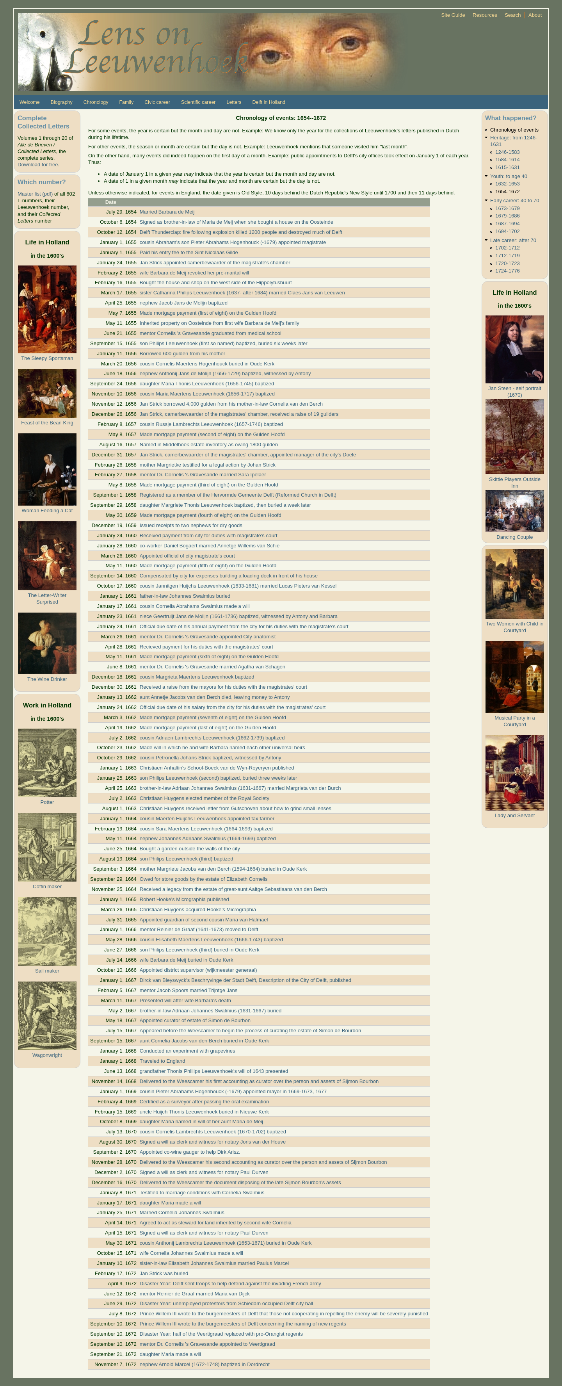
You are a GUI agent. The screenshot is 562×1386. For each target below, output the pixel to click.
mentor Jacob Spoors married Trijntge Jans (189, 990)
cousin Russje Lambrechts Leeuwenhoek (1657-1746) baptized (211, 424)
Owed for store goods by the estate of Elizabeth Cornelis (204, 879)
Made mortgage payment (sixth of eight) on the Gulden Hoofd (209, 656)
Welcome (30, 102)
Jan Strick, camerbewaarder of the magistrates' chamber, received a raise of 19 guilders (239, 414)
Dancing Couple (514, 537)
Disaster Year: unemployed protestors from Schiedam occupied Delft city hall (226, 1303)
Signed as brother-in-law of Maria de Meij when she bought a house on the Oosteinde (236, 222)
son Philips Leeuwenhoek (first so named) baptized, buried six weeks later (224, 343)
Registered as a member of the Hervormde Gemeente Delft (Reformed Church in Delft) (238, 495)
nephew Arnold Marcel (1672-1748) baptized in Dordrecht (205, 1364)
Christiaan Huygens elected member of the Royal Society (204, 798)
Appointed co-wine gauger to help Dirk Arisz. (190, 1152)
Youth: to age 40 (508, 176)
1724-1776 (507, 271)
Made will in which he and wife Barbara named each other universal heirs (222, 747)
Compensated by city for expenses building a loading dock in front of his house (229, 576)
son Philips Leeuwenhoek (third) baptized (186, 859)
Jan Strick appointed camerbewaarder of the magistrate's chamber (215, 262)
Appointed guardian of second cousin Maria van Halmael (204, 920)
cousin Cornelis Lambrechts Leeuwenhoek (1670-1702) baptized (213, 1132)
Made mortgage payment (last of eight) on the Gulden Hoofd (208, 727)
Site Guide (453, 15)
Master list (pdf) (35, 194)
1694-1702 (507, 231)
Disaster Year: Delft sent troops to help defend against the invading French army (230, 1283)
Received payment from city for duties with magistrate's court (208, 535)
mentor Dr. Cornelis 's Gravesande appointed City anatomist (208, 637)
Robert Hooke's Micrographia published (184, 899)
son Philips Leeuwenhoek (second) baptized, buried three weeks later (218, 778)
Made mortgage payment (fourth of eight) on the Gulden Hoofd (210, 515)
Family (126, 102)
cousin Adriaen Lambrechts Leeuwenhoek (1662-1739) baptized (212, 738)
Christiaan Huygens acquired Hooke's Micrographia (198, 909)
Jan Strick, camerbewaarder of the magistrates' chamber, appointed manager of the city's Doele (248, 455)
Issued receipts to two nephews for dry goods (191, 525)
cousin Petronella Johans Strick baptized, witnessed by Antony (210, 758)
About (535, 15)
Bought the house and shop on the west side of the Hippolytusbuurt (216, 282)
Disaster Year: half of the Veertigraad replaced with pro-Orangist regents (221, 1334)
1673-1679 (507, 208)
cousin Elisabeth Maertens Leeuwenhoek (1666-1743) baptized (211, 939)
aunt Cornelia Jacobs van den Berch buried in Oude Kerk (204, 1041)
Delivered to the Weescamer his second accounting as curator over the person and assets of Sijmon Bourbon (263, 1162)
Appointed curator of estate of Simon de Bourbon (195, 1020)
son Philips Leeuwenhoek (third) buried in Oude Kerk (200, 950)
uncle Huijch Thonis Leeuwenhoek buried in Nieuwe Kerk (204, 1112)
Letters (233, 102)
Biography (62, 102)
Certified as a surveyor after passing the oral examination (204, 1102)
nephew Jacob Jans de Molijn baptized (184, 303)
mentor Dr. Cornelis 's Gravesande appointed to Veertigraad (207, 1344)
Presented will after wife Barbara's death (185, 1000)
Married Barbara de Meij (167, 212)
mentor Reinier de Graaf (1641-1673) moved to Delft (199, 929)
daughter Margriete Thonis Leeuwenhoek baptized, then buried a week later (225, 505)
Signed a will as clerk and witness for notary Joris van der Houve (213, 1142)
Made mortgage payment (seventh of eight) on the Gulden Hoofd (213, 717)
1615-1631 (507, 167)
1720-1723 (507, 263)
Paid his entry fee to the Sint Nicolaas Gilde (189, 252)
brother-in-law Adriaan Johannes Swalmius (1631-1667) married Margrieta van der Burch (240, 788)
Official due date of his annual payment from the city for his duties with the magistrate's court (244, 626)
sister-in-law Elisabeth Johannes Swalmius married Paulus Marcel (214, 1263)
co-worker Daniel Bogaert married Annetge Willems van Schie (209, 546)
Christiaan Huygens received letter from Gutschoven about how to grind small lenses (235, 808)
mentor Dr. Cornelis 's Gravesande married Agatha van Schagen (212, 667)
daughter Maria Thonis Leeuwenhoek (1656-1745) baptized (207, 384)
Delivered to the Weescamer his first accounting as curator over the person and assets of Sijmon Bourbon (259, 1081)
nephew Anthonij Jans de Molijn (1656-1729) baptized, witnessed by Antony (225, 373)
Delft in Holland (269, 102)
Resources (485, 15)
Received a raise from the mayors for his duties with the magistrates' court (223, 687)
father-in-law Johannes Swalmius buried (185, 596)
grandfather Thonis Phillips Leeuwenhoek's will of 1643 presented (214, 1071)
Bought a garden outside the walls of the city (190, 849)
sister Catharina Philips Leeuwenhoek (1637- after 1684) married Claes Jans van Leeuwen (242, 293)
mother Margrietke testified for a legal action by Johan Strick (208, 465)
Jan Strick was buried (164, 1273)
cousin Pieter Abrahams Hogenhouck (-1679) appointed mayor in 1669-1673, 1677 (233, 1091)
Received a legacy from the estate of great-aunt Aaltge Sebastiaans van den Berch (233, 889)
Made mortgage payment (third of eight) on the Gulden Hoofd (209, 485)
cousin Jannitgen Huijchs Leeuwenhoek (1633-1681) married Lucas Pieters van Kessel (238, 586)
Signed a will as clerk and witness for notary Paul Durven (204, 1172)
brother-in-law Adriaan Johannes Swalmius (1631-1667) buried (211, 1011)
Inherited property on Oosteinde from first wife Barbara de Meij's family (219, 323)
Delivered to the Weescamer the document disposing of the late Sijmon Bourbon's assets (240, 1182)
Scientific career (198, 102)
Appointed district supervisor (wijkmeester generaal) (198, 970)
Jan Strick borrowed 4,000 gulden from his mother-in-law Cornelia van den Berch (231, 404)
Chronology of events (514, 130)
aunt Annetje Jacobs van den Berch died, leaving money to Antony (215, 697)
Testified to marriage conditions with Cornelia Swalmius (202, 1192)
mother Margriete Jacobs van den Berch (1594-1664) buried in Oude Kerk (223, 869)
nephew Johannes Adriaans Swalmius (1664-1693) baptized (208, 838)
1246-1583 (507, 152)
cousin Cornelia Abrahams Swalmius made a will (195, 606)
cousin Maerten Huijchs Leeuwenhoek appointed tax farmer (207, 818)
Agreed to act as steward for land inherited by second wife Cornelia (216, 1223)
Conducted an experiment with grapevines (187, 1051)
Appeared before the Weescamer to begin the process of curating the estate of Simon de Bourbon (250, 1030)
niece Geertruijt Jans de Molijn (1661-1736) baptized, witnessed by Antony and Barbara (239, 616)
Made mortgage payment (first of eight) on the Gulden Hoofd (208, 313)
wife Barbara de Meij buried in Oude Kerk (186, 960)
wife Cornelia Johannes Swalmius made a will (191, 1253)
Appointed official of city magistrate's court (187, 556)
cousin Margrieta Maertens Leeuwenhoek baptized (197, 677)
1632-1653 (507, 184)
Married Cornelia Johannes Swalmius (182, 1212)
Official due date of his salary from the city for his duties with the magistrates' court (233, 707)
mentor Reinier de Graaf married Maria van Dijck (195, 1294)
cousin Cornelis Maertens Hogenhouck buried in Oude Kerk (207, 364)
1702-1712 (507, 248)
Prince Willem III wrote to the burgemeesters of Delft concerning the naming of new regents (243, 1324)
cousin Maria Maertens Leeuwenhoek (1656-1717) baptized (207, 394)
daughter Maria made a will (170, 1203)
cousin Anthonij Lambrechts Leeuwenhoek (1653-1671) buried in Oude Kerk (226, 1243)
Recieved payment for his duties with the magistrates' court (206, 647)
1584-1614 (507, 159)
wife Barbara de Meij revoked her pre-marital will (194, 273)
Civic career (157, 102)
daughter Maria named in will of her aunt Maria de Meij (201, 1121)
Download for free (38, 164)
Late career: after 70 (513, 240)
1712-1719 (507, 255)
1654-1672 (507, 191)
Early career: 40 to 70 (514, 200)
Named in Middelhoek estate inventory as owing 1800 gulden (209, 444)
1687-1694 (507, 223)
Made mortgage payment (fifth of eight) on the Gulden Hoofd (208, 565)
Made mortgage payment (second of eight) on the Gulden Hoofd (212, 434)
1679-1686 (507, 216)
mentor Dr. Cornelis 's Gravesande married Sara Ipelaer (203, 474)
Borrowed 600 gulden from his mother (182, 353)
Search (513, 15)
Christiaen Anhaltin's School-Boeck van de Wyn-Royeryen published (217, 768)
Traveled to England (162, 1061)
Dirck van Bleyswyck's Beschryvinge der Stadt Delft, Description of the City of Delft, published (245, 980)
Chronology (96, 102)
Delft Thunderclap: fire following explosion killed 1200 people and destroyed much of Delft (241, 232)
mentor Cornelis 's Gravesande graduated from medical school (210, 333)
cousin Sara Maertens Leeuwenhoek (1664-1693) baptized (206, 829)
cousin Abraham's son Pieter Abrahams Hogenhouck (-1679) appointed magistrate (233, 242)
